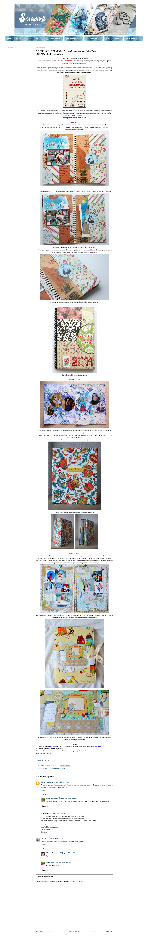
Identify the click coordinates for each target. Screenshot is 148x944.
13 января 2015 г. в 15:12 (69, 798)
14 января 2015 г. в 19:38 (57, 813)
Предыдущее (108, 931)
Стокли (43, 838)
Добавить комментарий (45, 876)
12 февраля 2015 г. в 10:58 (68, 853)
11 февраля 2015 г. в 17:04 (55, 838)
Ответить (44, 790)
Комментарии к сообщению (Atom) (58, 935)
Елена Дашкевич (74, 553)
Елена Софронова (47, 782)
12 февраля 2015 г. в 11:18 (62, 862)
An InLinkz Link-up (42, 760)
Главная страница (74, 931)
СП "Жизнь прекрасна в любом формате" (54, 768)
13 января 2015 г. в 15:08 (61, 782)
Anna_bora (50, 862)
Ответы (45, 794)
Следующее (40, 931)
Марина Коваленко (52, 853)
